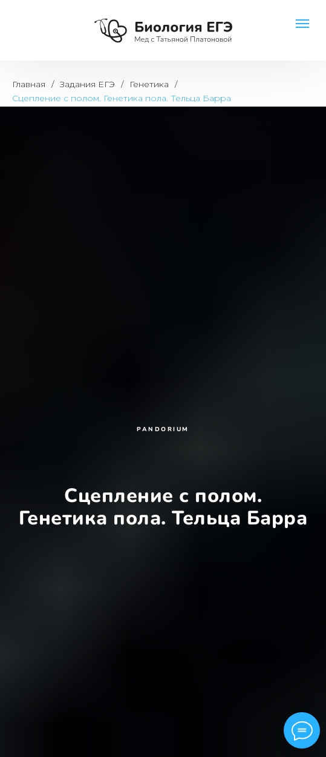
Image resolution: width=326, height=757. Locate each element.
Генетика (149, 84)
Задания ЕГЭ (87, 84)
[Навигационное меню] (302, 23)
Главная (28, 84)
